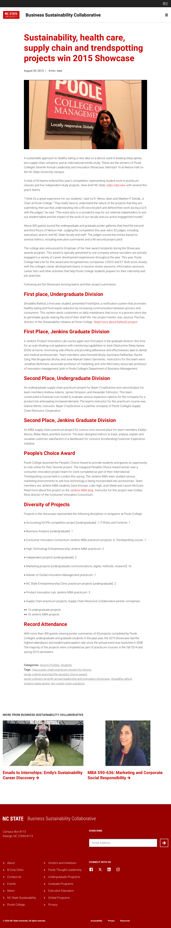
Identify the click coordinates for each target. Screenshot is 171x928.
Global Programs (59, 897)
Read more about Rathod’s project (115, 322)
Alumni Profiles (50, 665)
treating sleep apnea (37, 683)
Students (66, 665)
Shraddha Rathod (121, 678)
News (11, 890)
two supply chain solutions (68, 683)
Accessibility (96, 921)
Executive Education (61, 890)
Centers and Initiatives (62, 863)
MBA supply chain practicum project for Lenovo (61, 669)
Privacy (52, 904)
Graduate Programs (60, 883)
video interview (115, 185)
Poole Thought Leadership (65, 870)
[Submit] (164, 843)
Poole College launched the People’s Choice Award (55, 674)
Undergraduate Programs (64, 877)
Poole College (16, 904)
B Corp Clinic (15, 870)
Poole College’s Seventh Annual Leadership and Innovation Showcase (67, 678)
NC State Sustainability (21, 897)
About (11, 863)
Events (11, 883)
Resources (125, 921)
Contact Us (14, 877)
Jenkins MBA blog (81, 490)
